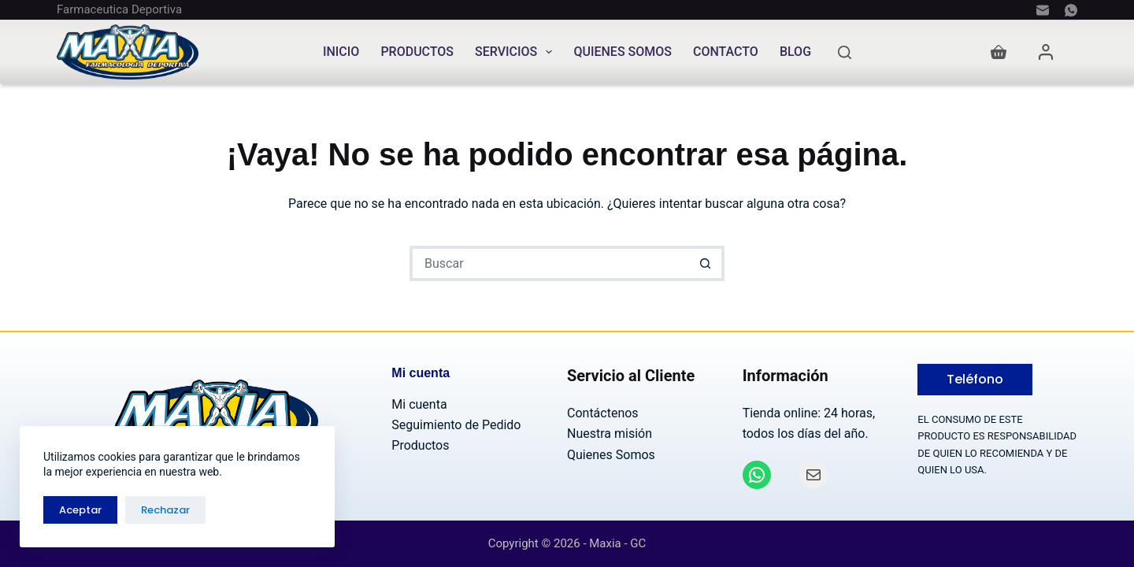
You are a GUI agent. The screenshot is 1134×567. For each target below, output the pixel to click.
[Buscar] (844, 52)
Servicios (516, 52)
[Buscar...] (549, 263)
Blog (795, 51)
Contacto (725, 51)
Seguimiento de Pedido (456, 424)
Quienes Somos (622, 51)
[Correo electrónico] (1042, 10)
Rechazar (165, 509)
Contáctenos (603, 413)
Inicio (341, 51)
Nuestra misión (609, 433)
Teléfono (975, 379)
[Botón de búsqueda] (706, 263)
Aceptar (80, 509)
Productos (417, 51)
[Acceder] (1046, 52)
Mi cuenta (419, 404)
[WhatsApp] (1071, 10)
